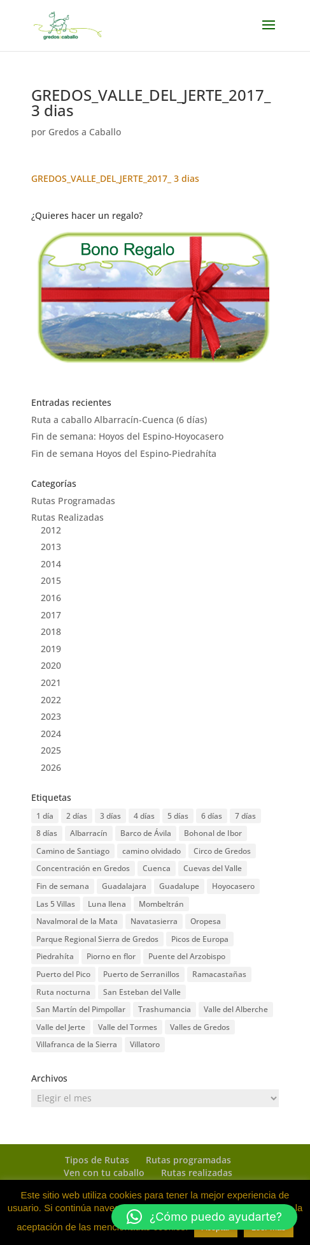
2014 (51, 564)
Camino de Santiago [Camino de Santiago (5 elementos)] (72, 851)
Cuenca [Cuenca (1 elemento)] (157, 868)
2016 (51, 598)
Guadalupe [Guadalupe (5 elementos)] (179, 886)
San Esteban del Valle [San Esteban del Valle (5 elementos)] (142, 992)
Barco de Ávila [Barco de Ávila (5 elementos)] (145, 833)
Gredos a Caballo (84, 132)
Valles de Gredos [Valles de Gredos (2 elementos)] (200, 1027)
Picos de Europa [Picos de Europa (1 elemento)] (200, 939)
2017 (51, 615)
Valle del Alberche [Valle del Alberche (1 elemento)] (236, 1009)
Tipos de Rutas (97, 1160)
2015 (51, 580)
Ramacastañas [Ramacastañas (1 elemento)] (219, 974)
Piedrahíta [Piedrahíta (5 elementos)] (55, 956)
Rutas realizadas (196, 1173)
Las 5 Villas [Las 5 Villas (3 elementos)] (55, 903)
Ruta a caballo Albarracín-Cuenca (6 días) (119, 420)
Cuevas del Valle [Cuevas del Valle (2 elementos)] (212, 868)
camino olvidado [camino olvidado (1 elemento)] (151, 851)
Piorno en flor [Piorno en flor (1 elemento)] (111, 956)
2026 (51, 767)
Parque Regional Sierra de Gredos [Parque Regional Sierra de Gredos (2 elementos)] (97, 939)
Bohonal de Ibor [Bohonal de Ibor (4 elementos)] (213, 833)
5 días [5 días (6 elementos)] (177, 815)
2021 (51, 682)
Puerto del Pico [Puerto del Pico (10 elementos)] (63, 974)
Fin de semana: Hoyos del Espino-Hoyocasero (127, 436)
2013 (51, 546)
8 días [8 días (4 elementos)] (46, 833)
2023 (51, 716)
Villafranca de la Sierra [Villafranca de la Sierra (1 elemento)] (76, 1044)
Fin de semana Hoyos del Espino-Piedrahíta (123, 453)
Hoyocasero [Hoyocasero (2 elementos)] (233, 886)
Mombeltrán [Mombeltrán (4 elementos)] (161, 903)
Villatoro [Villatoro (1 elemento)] (145, 1044)
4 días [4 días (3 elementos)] (144, 815)
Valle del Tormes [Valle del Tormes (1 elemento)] (127, 1027)
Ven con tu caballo (104, 1173)
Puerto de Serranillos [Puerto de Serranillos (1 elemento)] (141, 974)
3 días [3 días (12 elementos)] (110, 815)
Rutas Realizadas (67, 517)
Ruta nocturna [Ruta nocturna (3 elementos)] (63, 992)
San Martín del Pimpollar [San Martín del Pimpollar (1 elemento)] (80, 1009)
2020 (51, 665)
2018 (51, 631)
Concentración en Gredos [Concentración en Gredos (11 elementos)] (83, 868)
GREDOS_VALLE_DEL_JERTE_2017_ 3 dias (115, 178)
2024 (51, 733)
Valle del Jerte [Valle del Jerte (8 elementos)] (60, 1027)
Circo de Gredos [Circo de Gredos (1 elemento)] (222, 851)
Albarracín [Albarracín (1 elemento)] (89, 833)
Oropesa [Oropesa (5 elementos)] (205, 921)
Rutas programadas (188, 1160)
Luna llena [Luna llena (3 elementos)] (107, 903)
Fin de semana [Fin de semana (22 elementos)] (62, 886)
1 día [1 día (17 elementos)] (44, 815)
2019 (51, 649)
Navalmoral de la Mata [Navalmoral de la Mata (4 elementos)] (77, 921)
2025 (51, 750)
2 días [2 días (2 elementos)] (76, 815)
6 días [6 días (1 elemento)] (211, 815)
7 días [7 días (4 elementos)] (245, 815)
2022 (51, 700)
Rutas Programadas (73, 501)
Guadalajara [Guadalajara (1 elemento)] (124, 886)
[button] (204, 1217)
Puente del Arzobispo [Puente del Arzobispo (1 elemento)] (186, 956)
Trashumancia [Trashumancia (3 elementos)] (164, 1009)
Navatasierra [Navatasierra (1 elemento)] (154, 921)
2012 (51, 530)
